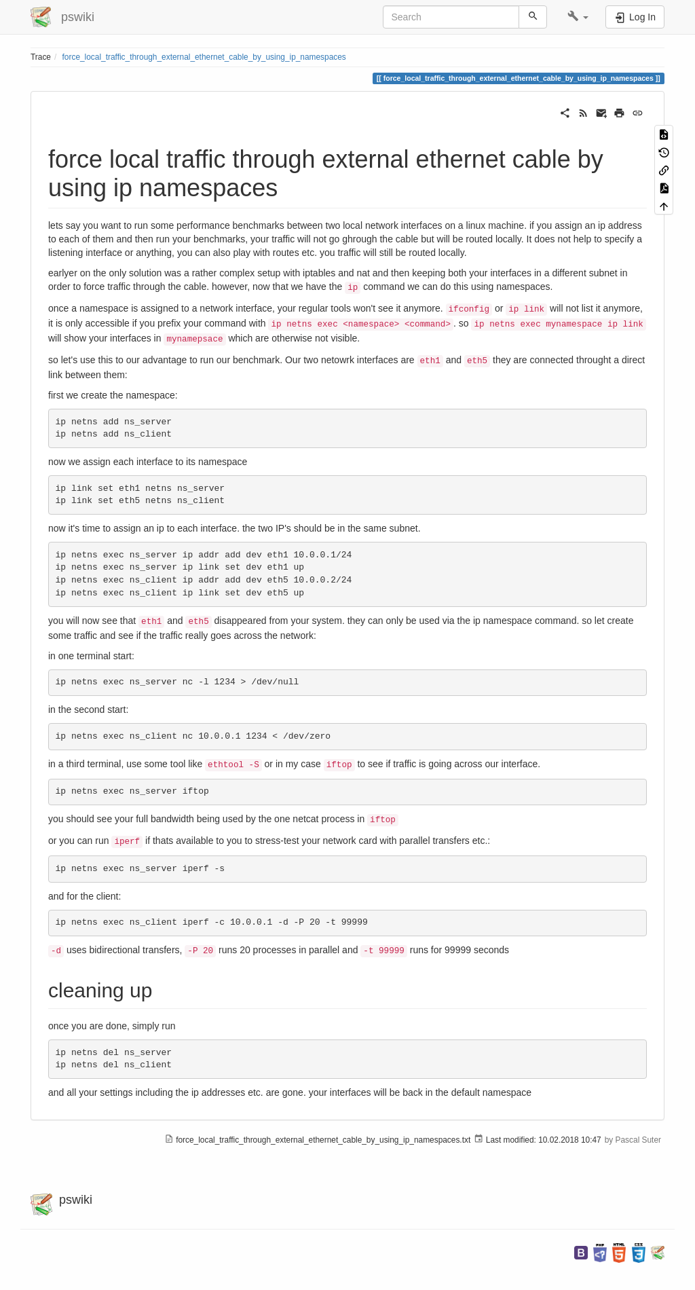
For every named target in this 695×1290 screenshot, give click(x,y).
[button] (578, 17)
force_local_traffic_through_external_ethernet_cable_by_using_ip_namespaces (204, 57)
